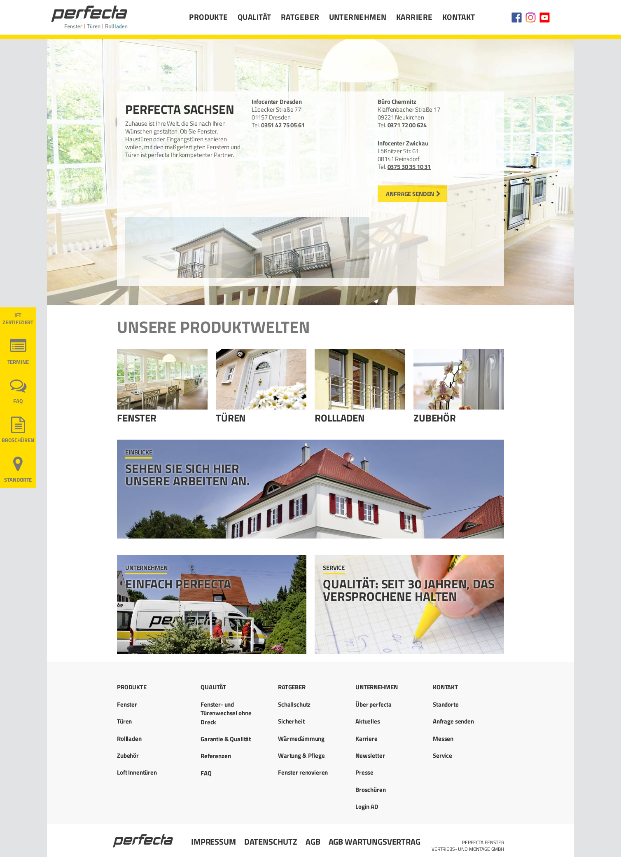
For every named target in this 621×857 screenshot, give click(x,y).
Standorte (18, 480)
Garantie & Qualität (226, 739)
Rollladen (340, 417)
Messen (443, 738)
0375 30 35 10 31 (409, 166)
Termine (18, 362)
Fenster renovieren (303, 772)
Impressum (213, 841)
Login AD (366, 806)
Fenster (136, 417)
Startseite (144, 837)
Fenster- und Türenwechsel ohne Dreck (226, 713)
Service (442, 755)
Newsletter (370, 755)
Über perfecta (373, 704)
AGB (313, 841)
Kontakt (458, 17)
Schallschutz (294, 704)
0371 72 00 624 (407, 125)
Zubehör (434, 417)
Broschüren (18, 440)
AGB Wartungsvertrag (374, 841)
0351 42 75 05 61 (282, 125)
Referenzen (216, 756)
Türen (231, 417)
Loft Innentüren (137, 772)
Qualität (254, 17)
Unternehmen (358, 17)
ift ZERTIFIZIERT (17, 318)
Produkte (208, 17)
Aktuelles (367, 721)
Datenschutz (270, 841)
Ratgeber (300, 17)
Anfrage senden (410, 194)
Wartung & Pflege (301, 755)
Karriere (414, 17)
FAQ (18, 401)
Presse (364, 772)
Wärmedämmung (301, 738)
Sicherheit (291, 721)
